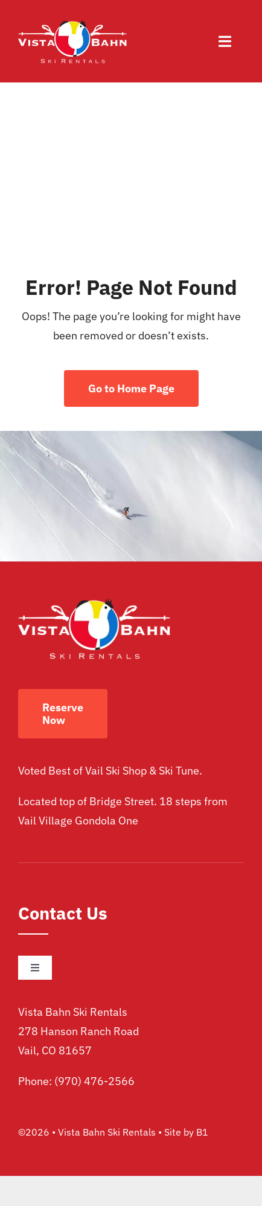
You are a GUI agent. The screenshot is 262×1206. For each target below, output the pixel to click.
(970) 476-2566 (94, 1081)
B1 (202, 1132)
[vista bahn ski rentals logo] (72, 24)
